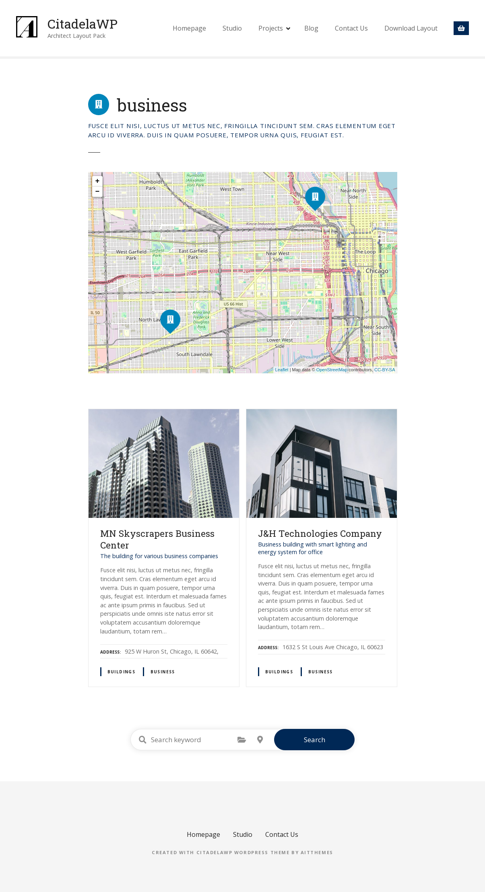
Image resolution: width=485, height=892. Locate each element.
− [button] (97, 192)
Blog (311, 28)
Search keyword (142, 740)
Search (314, 739)
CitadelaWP (82, 23)
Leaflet (282, 369)
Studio (232, 28)
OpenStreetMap (332, 369)
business (163, 672)
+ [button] (97, 181)
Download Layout (411, 28)
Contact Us (351, 28)
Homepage (189, 28)
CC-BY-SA (384, 369)
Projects (270, 28)
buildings (121, 672)
